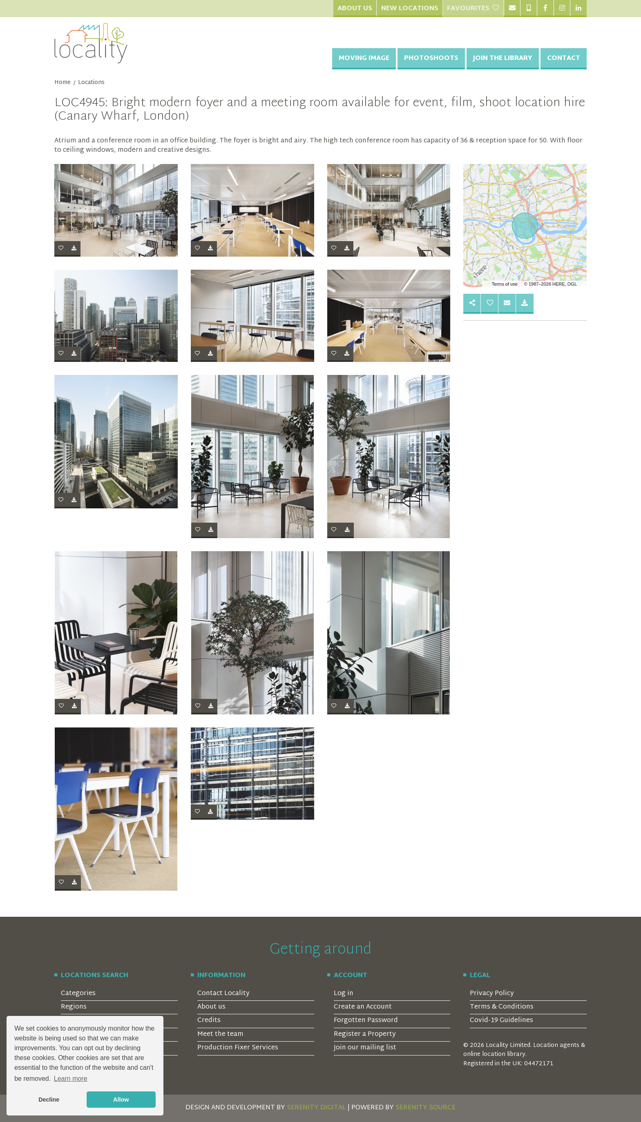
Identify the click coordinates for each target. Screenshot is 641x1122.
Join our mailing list (365, 1048)
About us (211, 1007)
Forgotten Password (366, 1021)
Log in (343, 994)
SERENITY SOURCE (425, 1108)
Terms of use (505, 284)
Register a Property (365, 1034)
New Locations (409, 9)
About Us (354, 9)
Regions (74, 1007)
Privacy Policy (492, 994)
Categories (78, 994)
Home (62, 83)
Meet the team (220, 1034)
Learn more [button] (70, 1078)
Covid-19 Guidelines (501, 1021)
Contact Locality (223, 994)
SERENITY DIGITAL (316, 1108)
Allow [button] (121, 1099)
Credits (209, 1021)
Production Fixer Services (237, 1048)
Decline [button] (48, 1099)
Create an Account (363, 1007)
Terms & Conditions (502, 1007)
